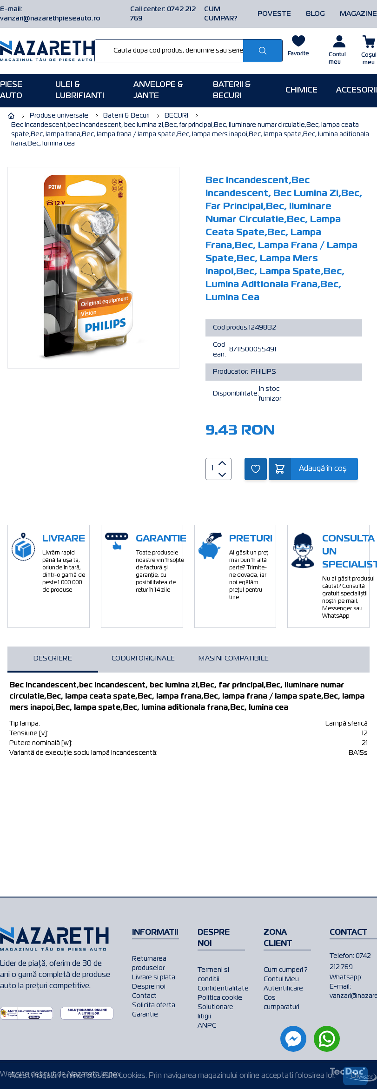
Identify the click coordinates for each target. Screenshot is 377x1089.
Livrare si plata (153, 977)
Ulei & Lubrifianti (79, 90)
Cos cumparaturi (281, 1002)
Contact (144, 996)
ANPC (207, 1026)
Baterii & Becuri (232, 90)
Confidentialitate (221, 988)
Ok (355, 1076)
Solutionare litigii (215, 1011)
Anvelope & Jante (158, 90)
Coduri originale (143, 658)
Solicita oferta (153, 1005)
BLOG (315, 14)
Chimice (301, 90)
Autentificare (283, 988)
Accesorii (356, 90)
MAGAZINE (358, 14)
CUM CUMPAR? (220, 14)
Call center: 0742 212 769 (163, 14)
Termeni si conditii (213, 974)
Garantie (145, 1014)
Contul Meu (281, 979)
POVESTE (274, 14)
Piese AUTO (11, 90)
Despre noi (148, 987)
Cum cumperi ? (286, 970)
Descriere (52, 658)
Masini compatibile (233, 658)
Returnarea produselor (149, 963)
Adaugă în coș (323, 469)
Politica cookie (220, 998)
